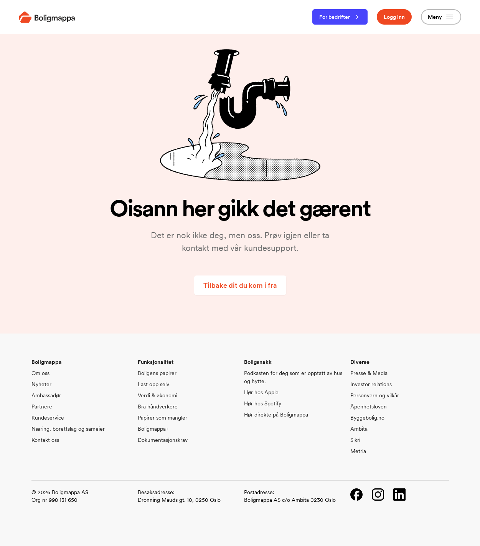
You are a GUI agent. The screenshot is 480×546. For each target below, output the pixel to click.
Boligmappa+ (153, 429)
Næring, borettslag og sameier (68, 429)
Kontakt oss (45, 440)
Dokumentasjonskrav (163, 440)
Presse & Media (369, 373)
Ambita (359, 429)
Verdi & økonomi (157, 395)
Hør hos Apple (261, 392)
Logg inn (394, 17)
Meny (441, 17)
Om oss (40, 373)
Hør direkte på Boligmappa (276, 415)
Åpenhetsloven (368, 406)
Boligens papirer (157, 373)
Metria (358, 451)
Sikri (355, 440)
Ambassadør (46, 395)
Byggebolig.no (367, 418)
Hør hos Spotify (262, 403)
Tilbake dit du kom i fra (240, 285)
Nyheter (41, 384)
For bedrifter (340, 17)
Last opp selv (153, 384)
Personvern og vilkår (374, 395)
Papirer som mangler (162, 418)
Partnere (41, 406)
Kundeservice (47, 418)
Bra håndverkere (158, 406)
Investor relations (371, 384)
